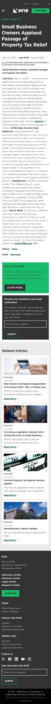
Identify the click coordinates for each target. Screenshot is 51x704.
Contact (6, 641)
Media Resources (11, 608)
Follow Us (7, 654)
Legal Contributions (12, 647)
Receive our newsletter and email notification (23, 301)
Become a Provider (12, 626)
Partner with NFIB (12, 617)
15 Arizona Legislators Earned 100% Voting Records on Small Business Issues (24, 434)
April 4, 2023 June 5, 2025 (23, 57)
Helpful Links (9, 636)
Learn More (15, 288)
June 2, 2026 (8, 429)
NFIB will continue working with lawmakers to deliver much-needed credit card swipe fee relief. (22, 393)
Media (5, 603)
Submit (11, 334)
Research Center (11, 585)
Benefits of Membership (14, 565)
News (15, 19)
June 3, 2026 (8, 380)
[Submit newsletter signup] (11, 334)
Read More (10, 398)
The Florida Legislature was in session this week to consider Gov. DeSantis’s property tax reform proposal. (24, 489)
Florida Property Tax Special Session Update (24, 482)
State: (5, 254)
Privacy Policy (37, 697)
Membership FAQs (11, 568)
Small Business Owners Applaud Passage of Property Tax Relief (24, 36)
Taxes (14, 249)
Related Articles (14, 351)
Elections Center (11, 578)
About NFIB (8, 561)
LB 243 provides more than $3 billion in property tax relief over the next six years (26, 64)
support (39, 121)
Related (9, 377)
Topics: (6, 248)
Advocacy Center (11, 574)
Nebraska (15, 254)
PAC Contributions (11, 644)
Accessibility (25, 700)
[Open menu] (3, 10)
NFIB (4, 556)
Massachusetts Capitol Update (20, 528)
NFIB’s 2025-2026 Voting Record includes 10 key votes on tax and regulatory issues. (21, 441)
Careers (6, 623)
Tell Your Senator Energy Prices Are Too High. (25, 534)
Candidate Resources (13, 629)
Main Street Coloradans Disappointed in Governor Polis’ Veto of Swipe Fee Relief (25, 385)
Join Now (40, 11)
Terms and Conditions (16, 697)
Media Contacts (10, 611)
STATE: (26, 4)
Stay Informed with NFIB (15, 665)
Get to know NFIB (14, 266)
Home (5, 19)
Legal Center (9, 581)
